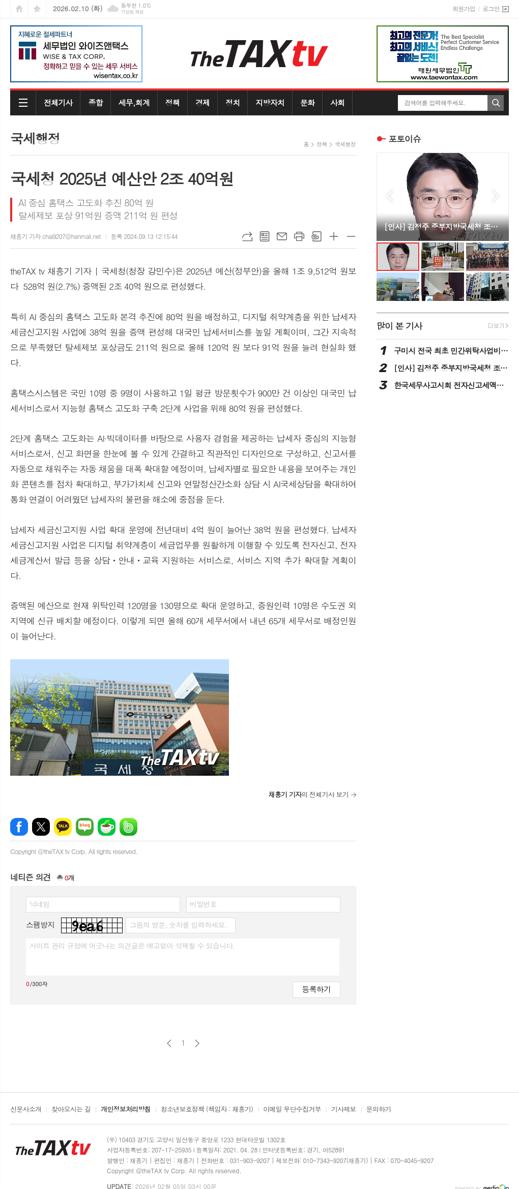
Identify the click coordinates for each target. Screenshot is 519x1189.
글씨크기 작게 (351, 236)
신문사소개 (25, 1110)
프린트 (299, 236)
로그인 (491, 8)
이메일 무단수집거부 (292, 1110)
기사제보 (343, 1110)
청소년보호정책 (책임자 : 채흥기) (207, 1110)
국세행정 (345, 144)
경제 (202, 102)
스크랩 (316, 236)
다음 (197, 1043)
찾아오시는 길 (71, 1110)
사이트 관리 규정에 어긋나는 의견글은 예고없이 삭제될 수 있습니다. (132, 945)
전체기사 (58, 102)
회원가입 (463, 8)
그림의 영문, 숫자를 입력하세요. (177, 924)
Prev (389, 196)
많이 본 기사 (399, 326)
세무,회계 (134, 102)
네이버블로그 (85, 827)
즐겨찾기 (37, 9)
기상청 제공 (132, 12)
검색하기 (495, 103)
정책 (172, 102)
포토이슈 (404, 139)
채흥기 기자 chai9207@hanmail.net (55, 236)
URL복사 (247, 236)
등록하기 (316, 989)
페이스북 (19, 827)
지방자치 (269, 102)
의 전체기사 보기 (309, 794)
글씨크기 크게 (334, 236)
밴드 (128, 827)
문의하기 (378, 1110)
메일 (282, 236)
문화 (307, 102)
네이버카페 (107, 827)
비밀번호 (203, 903)
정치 (232, 102)
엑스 (41, 827)
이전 (169, 1043)
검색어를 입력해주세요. (435, 103)
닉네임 (39, 903)
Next (496, 196)
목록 (265, 236)
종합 (95, 102)
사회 (337, 102)
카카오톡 (63, 827)
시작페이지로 (19, 9)
